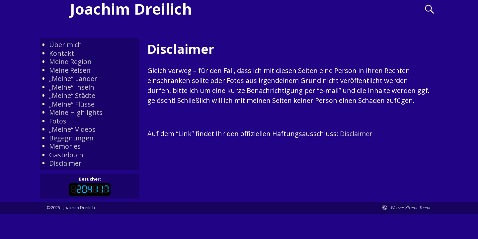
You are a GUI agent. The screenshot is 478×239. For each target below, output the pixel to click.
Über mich (65, 44)
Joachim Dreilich (79, 207)
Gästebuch (66, 154)
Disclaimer (356, 133)
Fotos (57, 121)
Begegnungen (71, 137)
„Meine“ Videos (72, 129)
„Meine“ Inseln (71, 87)
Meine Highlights (76, 112)
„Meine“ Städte (72, 95)
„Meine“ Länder (73, 78)
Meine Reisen (70, 70)
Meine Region (70, 61)
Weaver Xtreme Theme (411, 207)
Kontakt (61, 53)
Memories (65, 146)
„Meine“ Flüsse (72, 104)
